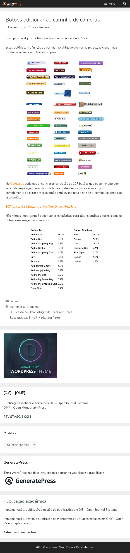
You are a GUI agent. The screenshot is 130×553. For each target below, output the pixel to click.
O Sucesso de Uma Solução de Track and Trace (41, 312)
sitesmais (51, 547)
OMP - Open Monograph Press (25, 408)
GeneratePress (85, 547)
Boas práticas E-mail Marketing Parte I (35, 318)
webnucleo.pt (30, 532)
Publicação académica (25, 501)
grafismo (33, 307)
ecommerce (17, 307)
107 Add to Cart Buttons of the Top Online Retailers (41, 207)
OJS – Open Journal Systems (69, 403)
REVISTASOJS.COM (17, 417)
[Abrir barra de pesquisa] (124, 4)
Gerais (14, 301)
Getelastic (17, 184)
